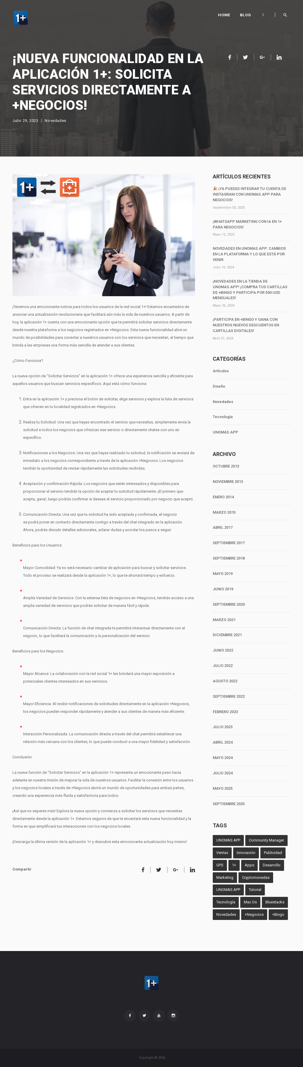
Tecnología (223, 417)
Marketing (224, 877)
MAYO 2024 (223, 757)
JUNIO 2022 (223, 650)
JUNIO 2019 (223, 589)
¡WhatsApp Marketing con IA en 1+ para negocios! (247, 224)
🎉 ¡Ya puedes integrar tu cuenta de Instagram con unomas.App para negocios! (249, 194)
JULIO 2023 (223, 727)
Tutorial (255, 889)
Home (224, 15)
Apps (249, 865)
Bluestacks (274, 902)
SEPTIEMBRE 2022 (229, 696)
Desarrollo (272, 865)
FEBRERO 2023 (225, 712)
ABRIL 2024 (223, 742)
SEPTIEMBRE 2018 (229, 558)
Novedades (55, 121)
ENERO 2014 (223, 497)
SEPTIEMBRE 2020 (229, 604)
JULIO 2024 (223, 773)
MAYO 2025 (223, 788)
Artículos (221, 371)
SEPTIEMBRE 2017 (229, 543)
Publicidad (273, 852)
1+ (234, 865)
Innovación (246, 852)
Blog (245, 15)
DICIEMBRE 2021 (227, 635)
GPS (219, 865)
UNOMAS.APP (225, 432)
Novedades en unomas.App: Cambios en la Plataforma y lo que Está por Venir (249, 254)
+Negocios (254, 914)
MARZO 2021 (224, 620)
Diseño (219, 386)
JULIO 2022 (223, 665)
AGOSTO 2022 (225, 681)
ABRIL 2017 (223, 527)
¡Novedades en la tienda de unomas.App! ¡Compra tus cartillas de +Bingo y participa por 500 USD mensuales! (250, 289)
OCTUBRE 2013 (226, 466)
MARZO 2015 (224, 512)
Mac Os (250, 902)
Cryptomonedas (256, 877)
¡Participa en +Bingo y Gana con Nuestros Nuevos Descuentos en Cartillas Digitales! (246, 325)
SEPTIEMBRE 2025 (229, 804)
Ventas (222, 852)
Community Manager (266, 840)
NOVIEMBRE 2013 (228, 481)
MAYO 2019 (223, 573)
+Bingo (278, 914)
